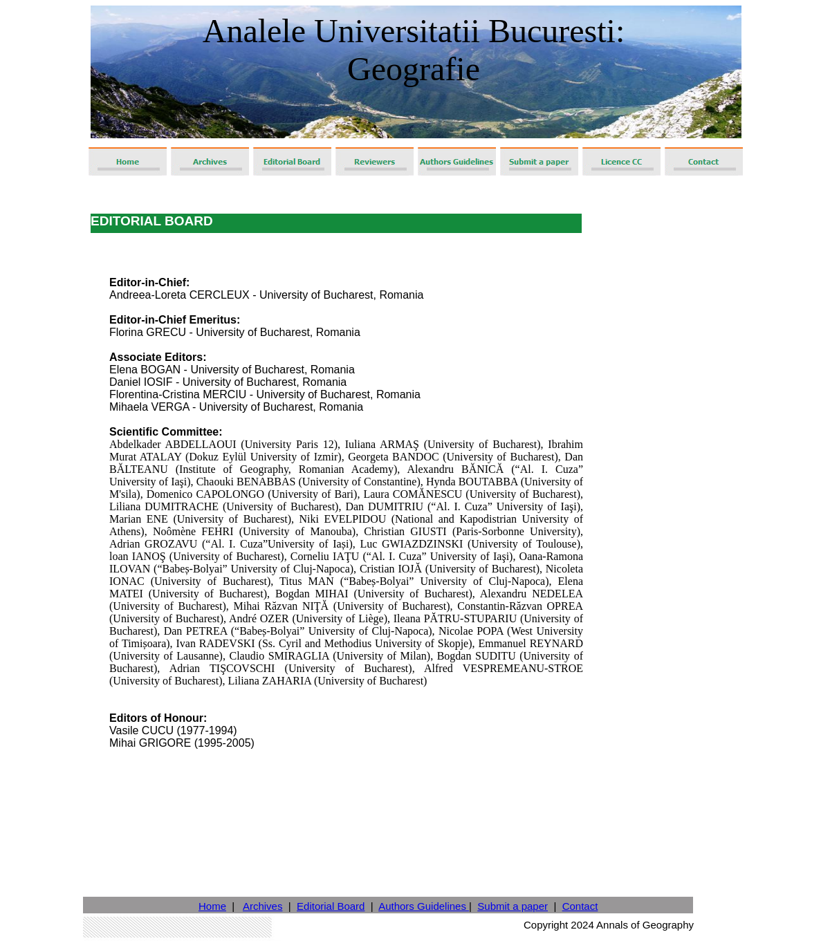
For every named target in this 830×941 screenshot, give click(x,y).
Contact (580, 906)
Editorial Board (331, 906)
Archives (263, 906)
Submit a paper (512, 906)
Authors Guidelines (423, 906)
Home (212, 906)
